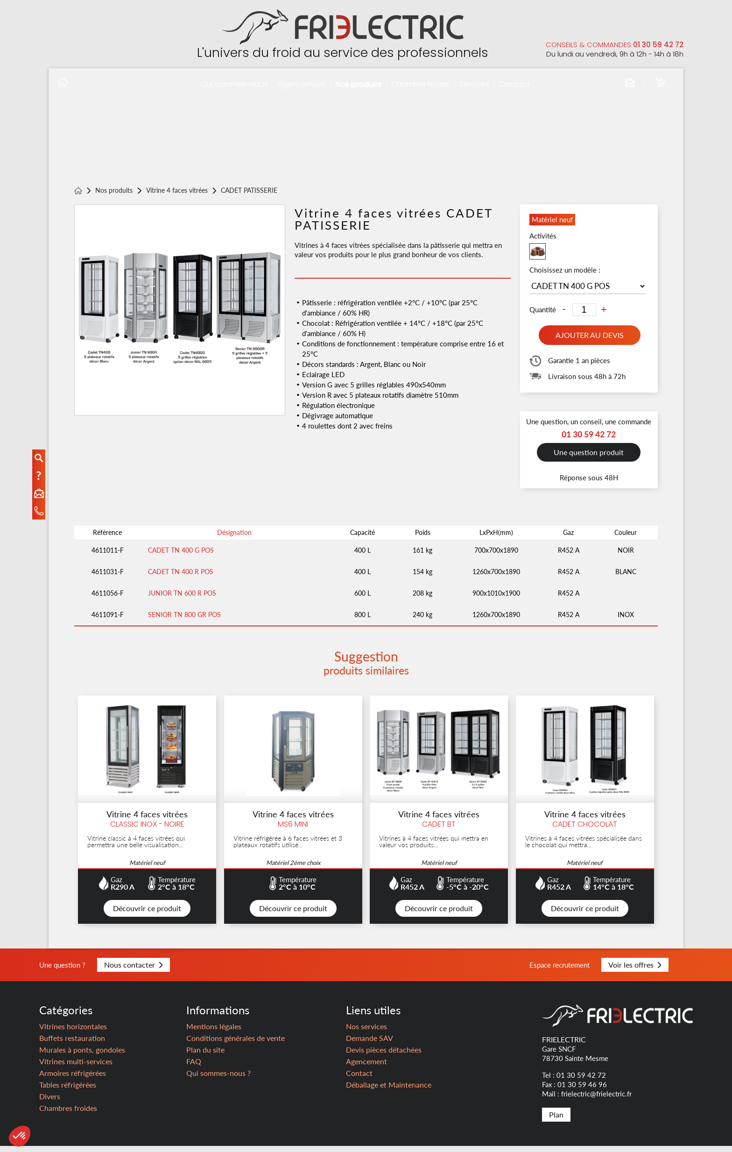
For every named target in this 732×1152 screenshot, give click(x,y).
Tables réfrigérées (67, 1090)
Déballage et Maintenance (388, 1090)
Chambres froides (68, 1114)
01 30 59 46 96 (582, 1090)
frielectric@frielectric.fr (596, 1100)
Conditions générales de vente (235, 1044)
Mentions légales (213, 1032)
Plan (556, 1120)
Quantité (542, 309)
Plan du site (205, 1055)
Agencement (301, 84)
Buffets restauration (72, 1044)
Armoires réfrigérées (72, 1079)
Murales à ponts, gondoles (82, 1055)
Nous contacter (133, 970)
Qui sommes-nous (234, 84)
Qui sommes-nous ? (218, 1079)
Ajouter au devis (590, 335)
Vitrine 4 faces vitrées (177, 190)
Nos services (366, 1032)
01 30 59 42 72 (658, 44)
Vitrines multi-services (76, 1067)
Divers (49, 1102)
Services (474, 84)
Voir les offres (635, 970)
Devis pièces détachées (384, 1055)
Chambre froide (420, 84)
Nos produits (358, 84)
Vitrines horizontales (73, 1032)
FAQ (193, 1067)
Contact (514, 84)
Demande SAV (369, 1044)
